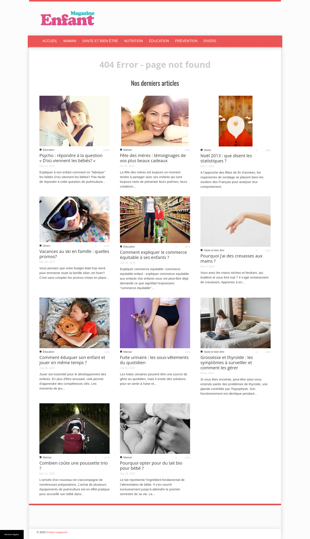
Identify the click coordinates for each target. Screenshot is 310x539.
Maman (127, 149)
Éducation (48, 149)
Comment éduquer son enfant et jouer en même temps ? (72, 359)
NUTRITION (133, 41)
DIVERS (209, 41)
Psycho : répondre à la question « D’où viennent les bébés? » (70, 157)
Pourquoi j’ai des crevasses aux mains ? (231, 258)
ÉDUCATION (159, 41)
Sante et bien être (214, 250)
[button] (266, 41)
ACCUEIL (49, 41)
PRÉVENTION (186, 41)
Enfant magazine (57, 532)
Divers (207, 150)
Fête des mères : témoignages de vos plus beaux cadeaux (153, 157)
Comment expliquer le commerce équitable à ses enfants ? (153, 254)
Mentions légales (11, 534)
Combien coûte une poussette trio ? (73, 465)
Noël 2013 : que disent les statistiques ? (226, 158)
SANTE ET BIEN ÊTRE (100, 41)
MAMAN (69, 41)
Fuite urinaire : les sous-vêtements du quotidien (154, 359)
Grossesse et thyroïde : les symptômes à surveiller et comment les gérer (226, 362)
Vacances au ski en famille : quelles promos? (74, 253)
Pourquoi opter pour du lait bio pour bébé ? (151, 465)
